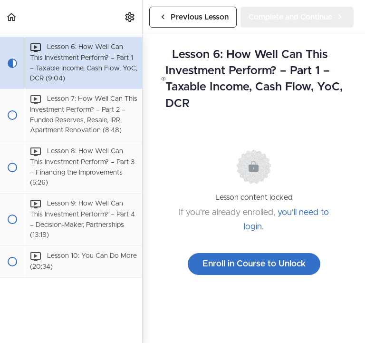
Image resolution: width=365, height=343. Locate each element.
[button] (12, 17)
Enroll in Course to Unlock (254, 264)
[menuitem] (130, 17)
